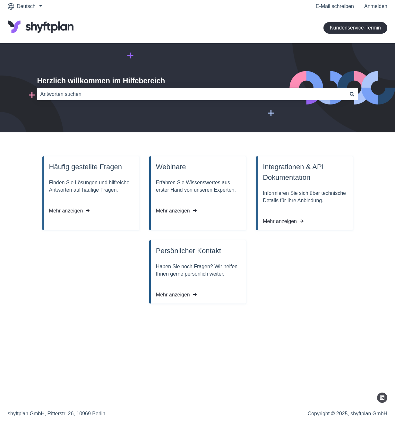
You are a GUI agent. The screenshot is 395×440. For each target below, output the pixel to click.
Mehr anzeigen (66, 210)
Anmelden (375, 6)
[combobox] (191, 94)
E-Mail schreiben (335, 6)
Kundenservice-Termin (355, 27)
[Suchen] (352, 94)
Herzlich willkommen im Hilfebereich (101, 81)
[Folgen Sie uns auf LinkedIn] (382, 398)
